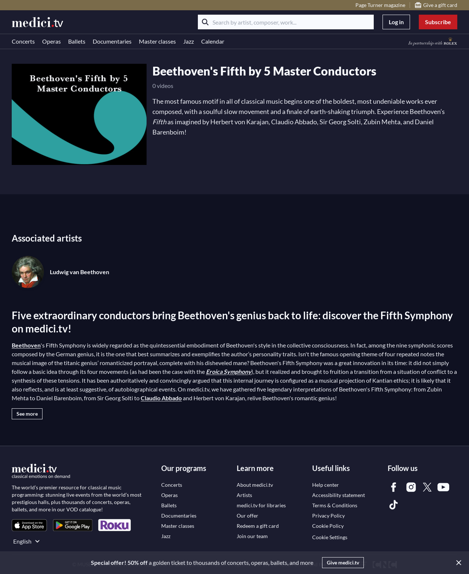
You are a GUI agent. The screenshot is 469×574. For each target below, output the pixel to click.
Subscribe (438, 21)
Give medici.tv (343, 562)
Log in (396, 21)
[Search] (205, 22)
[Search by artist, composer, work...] (286, 22)
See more (27, 414)
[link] (29, 525)
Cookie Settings (329, 537)
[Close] (457, 562)
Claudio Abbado (161, 397)
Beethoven (26, 345)
